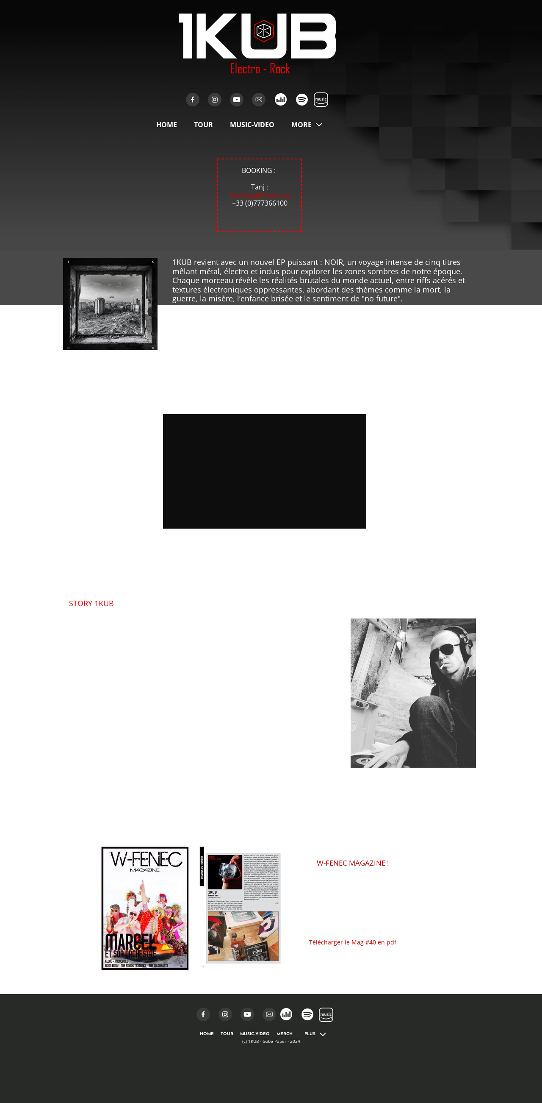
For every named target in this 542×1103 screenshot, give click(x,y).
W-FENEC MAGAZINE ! (353, 863)
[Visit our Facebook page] (192, 99)
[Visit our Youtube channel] (236, 99)
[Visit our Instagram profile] (214, 99)
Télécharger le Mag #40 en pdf (352, 942)
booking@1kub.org (260, 195)
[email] (258, 99)
